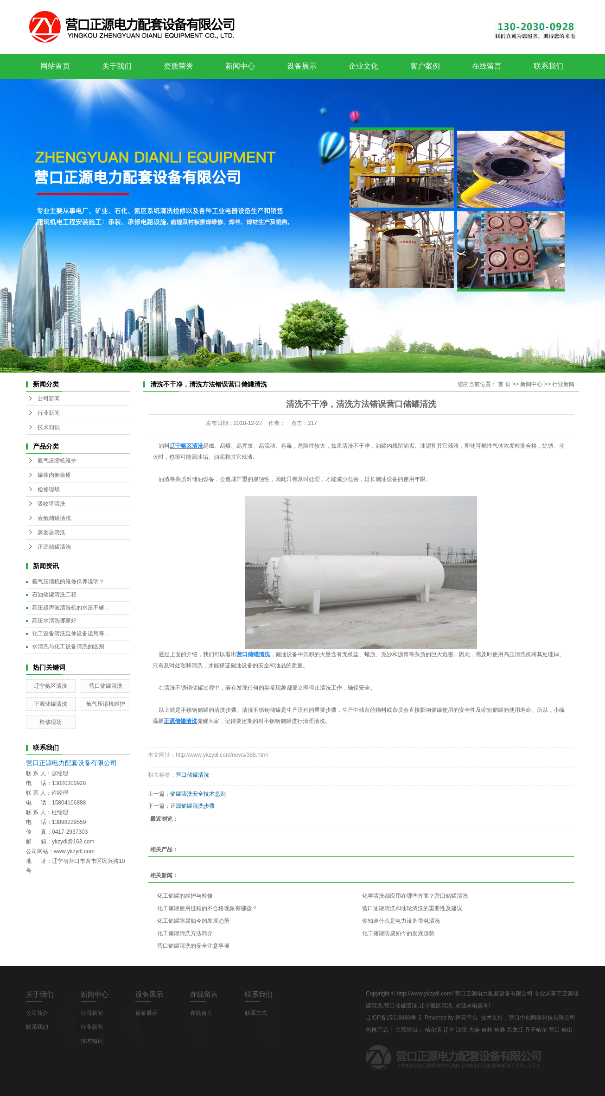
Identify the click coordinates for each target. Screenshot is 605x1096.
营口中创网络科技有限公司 (542, 1017)
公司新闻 (49, 398)
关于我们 (117, 66)
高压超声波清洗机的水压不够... (70, 607)
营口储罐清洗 (105, 686)
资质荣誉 (178, 66)
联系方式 (256, 1013)
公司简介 (37, 1013)
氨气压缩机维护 (57, 460)
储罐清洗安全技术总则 (198, 794)
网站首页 (55, 66)
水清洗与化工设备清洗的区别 (68, 646)
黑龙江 (515, 1029)
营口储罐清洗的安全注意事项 (193, 946)
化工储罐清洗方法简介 (185, 933)
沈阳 (461, 1029)
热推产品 (377, 1029)
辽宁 (448, 1029)
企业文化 (363, 66)
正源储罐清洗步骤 (192, 806)
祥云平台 (466, 1017)
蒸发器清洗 (51, 532)
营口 (554, 1029)
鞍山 (567, 1029)
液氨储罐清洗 (54, 518)
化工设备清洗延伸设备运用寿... (70, 633)
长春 (499, 1029)
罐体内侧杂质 (54, 475)
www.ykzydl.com (74, 851)
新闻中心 (240, 66)
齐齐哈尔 (536, 1029)
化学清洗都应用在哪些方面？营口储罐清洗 (415, 896)
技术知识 (49, 427)
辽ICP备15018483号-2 (393, 1017)
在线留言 (487, 66)
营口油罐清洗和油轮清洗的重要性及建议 (412, 908)
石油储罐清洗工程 (54, 594)
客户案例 (425, 66)
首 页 (504, 384)
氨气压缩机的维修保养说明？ (68, 581)
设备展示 (302, 66)
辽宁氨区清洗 (50, 686)
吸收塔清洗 (51, 503)
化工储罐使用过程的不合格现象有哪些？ (207, 908)
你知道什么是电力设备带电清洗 (401, 921)
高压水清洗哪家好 (54, 620)
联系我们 (548, 66)
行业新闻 (49, 413)
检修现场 (49, 489)
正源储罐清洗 (54, 547)
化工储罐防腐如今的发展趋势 (193, 921)
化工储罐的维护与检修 (185, 896)
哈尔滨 (433, 1029)
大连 (474, 1029)
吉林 (486, 1029)
